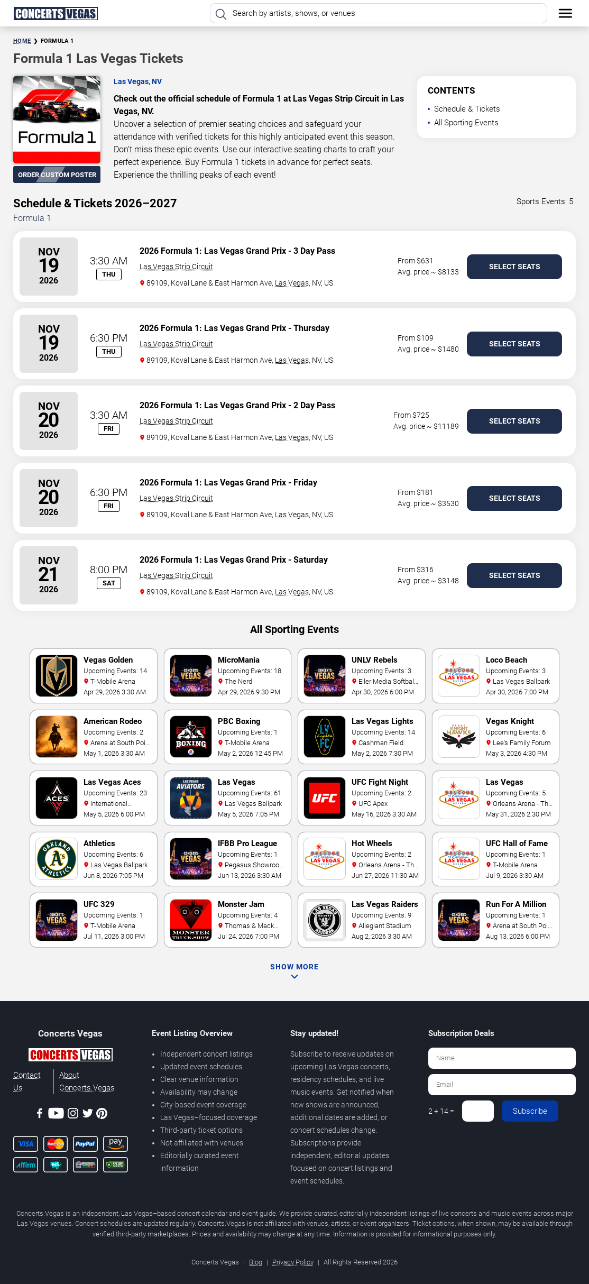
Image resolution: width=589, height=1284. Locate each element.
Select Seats (514, 266)
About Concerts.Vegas (87, 1081)
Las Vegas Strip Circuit (176, 266)
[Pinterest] (101, 1115)
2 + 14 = (441, 1111)
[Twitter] (87, 1115)
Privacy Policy (293, 1262)
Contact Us (27, 1081)
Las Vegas (292, 283)
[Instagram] (73, 1115)
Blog (255, 1262)
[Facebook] (39, 1115)
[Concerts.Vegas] (70, 1057)
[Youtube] (56, 1115)
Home (22, 41)
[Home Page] (55, 13)
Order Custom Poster (57, 175)
